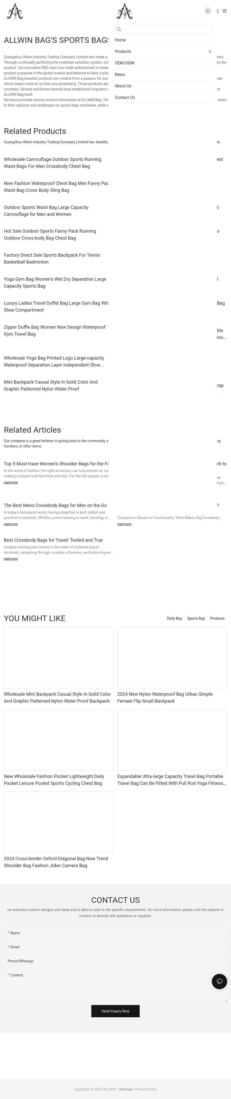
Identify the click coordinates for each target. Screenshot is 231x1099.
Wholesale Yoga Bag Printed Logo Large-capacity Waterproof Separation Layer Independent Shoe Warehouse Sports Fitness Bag (54, 361)
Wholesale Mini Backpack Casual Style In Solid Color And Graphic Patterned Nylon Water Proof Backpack (57, 697)
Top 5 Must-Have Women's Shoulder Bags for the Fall (58, 463)
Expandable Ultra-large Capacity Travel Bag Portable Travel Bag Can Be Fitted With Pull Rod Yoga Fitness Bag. (170, 334)
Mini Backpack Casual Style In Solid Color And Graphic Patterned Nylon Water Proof (51, 385)
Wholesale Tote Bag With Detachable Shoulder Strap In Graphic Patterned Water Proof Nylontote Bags (170, 389)
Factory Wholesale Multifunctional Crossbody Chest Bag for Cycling (170, 163)
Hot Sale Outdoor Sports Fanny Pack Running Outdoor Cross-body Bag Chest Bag (50, 234)
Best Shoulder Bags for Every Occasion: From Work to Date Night (172, 467)
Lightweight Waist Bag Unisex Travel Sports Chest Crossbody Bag (168, 211)
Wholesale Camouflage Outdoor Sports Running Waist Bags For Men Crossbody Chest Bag (52, 163)
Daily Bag (174, 618)
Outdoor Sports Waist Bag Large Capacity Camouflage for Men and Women (46, 211)
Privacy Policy (146, 1089)
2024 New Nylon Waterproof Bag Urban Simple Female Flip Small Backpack (165, 697)
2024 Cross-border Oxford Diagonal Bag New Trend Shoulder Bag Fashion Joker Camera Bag (56, 862)
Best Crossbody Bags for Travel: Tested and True (53, 540)
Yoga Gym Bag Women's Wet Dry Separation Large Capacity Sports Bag (55, 282)
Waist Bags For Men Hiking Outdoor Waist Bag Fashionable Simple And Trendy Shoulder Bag (164, 187)
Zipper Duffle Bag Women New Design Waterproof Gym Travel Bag (55, 330)
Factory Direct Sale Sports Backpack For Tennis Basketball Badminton (52, 258)
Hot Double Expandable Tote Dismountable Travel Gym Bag (167, 282)
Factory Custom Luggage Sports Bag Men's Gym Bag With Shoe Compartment (171, 306)
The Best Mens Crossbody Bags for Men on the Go (55, 505)
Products (217, 618)
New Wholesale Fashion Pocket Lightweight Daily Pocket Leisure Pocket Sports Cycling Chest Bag (54, 780)
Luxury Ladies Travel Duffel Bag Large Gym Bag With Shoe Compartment (57, 306)
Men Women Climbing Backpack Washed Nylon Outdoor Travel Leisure (165, 258)
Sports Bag (196, 618)
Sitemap (125, 1089)
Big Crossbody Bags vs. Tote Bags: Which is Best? (168, 505)
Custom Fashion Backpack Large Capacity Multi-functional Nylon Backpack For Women (166, 358)
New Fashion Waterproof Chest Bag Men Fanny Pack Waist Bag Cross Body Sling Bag (57, 187)
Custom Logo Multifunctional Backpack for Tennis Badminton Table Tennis (168, 234)
